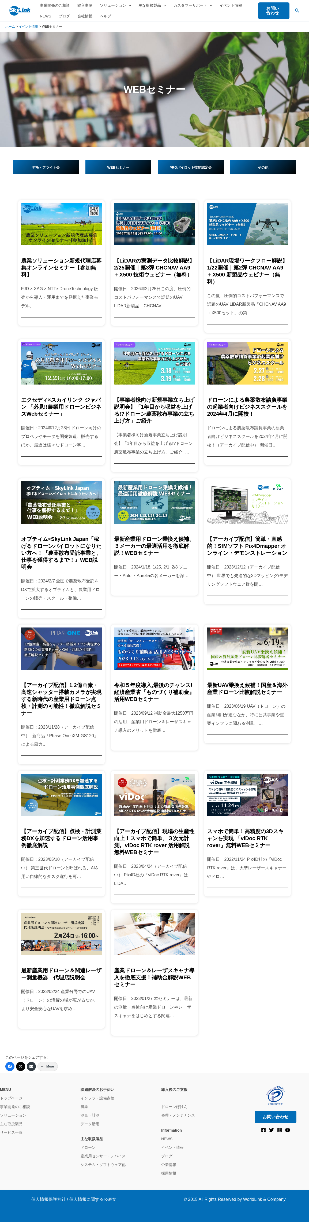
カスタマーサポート (193, 5)
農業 (84, 1107)
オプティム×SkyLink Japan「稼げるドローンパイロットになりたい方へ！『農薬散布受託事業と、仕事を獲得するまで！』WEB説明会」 (61, 553)
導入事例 (84, 5)
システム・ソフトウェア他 (103, 1164)
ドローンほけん (174, 1107)
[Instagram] (279, 1130)
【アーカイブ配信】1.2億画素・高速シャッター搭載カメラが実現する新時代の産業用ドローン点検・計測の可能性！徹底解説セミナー (61, 699)
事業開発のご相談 (55, 5)
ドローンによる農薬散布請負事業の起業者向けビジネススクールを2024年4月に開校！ (247, 407)
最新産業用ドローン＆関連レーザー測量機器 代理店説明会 (61, 974)
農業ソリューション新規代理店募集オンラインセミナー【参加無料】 (61, 268)
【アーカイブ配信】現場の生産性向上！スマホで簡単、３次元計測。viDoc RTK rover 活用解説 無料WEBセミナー (154, 841)
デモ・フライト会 (46, 167)
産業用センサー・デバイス (103, 1156)
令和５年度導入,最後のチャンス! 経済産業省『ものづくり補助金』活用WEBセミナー (154, 692)
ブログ (64, 16)
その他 (263, 167)
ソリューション (115, 5)
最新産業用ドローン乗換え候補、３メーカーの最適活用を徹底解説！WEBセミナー (154, 546)
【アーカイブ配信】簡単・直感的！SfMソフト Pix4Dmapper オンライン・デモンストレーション (247, 546)
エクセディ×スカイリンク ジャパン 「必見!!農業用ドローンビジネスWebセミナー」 (61, 407)
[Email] (31, 1066)
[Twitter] (20, 1066)
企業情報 (168, 1164)
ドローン (88, 1147)
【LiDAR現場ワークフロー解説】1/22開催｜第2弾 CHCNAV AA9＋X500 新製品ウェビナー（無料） (247, 271)
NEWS (45, 16)
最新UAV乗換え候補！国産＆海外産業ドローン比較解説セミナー (247, 688)
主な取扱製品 (152, 5)
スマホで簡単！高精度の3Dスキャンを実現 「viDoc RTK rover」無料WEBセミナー (245, 838)
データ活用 (90, 1124)
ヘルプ (105, 16)
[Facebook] (9, 1066)
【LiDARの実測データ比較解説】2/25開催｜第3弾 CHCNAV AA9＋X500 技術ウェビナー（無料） (154, 268)
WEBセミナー (118, 167)
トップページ (11, 1098)
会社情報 (84, 16)
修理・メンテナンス (178, 1115)
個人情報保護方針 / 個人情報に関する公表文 (73, 1199)
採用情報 (168, 1173)
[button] (128, 5)
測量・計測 (90, 1115)
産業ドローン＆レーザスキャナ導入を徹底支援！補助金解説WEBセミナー (154, 977)
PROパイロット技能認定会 (190, 167)
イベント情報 (231, 5)
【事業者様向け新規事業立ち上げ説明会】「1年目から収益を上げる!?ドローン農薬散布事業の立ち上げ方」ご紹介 (154, 410)
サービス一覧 (11, 1132)
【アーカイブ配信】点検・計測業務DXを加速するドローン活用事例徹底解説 (61, 838)
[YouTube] (287, 1130)
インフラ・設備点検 (97, 1098)
